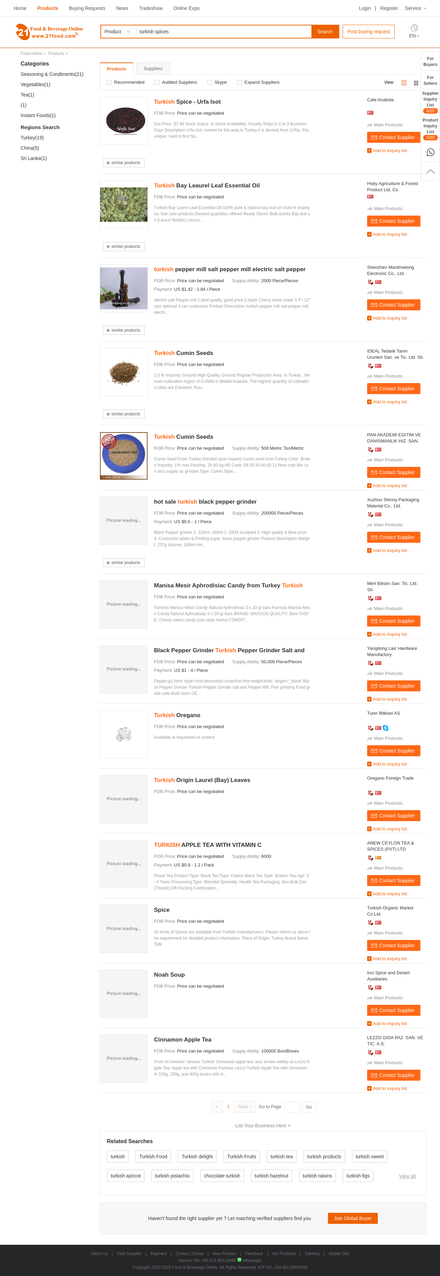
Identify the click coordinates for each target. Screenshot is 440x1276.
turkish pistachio (172, 1176)
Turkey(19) (32, 137)
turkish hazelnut (271, 1176)
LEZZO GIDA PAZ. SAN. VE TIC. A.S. (395, 1040)
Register (389, 8)
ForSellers (430, 80)
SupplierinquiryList (430, 102)
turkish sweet (370, 1156)
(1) (23, 105)
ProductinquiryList (430, 129)
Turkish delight (197, 1156)
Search (324, 31)
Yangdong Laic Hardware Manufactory (392, 651)
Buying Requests (87, 8)
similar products (125, 162)
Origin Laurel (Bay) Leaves (202, 780)
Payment (159, 1253)
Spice (161, 910)
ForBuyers (431, 61)
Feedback (254, 1253)
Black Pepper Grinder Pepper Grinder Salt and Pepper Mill (229, 651)
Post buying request (369, 31)
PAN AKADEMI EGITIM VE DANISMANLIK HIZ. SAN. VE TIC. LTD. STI (394, 438)
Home (20, 8)
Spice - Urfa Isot (187, 102)
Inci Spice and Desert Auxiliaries (388, 975)
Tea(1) (27, 94)
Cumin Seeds (183, 353)
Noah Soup (169, 975)
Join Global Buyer (353, 1218)
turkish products (324, 1156)
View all (407, 1176)
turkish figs (358, 1176)
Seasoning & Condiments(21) (52, 74)
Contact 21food (190, 1253)
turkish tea (282, 1156)
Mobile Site (339, 1253)
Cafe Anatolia (380, 99)
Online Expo (186, 8)
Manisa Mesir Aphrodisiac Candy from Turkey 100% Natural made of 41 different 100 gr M (228, 586)
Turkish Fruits (241, 1156)
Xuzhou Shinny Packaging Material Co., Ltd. (393, 502)
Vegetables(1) (35, 84)
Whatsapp (249, 1260)
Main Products (388, 124)
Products (47, 8)
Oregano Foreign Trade (390, 778)
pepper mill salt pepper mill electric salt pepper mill (230, 270)
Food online (31, 53)
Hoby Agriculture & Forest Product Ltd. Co (392, 186)
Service (413, 8)
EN (412, 35)
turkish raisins (317, 1176)
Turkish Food (153, 1156)
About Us (99, 1253)
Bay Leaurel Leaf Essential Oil (207, 185)
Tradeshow (151, 8)
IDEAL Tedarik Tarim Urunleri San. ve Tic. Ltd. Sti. (395, 354)
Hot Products (284, 1253)
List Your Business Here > (263, 1125)
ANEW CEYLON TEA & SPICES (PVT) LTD (390, 846)
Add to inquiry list (390, 150)
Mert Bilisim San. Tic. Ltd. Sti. (392, 586)
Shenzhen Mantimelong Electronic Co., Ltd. (390, 270)
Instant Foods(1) (38, 115)
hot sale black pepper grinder (205, 501)
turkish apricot (126, 1176)
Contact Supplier (397, 137)
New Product (224, 1253)
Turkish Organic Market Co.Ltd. (390, 911)
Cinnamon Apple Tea (182, 1039)
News (122, 8)
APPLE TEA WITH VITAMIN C (208, 845)
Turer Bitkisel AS (383, 713)
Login (365, 8)
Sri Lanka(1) (34, 158)
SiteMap (312, 1253)
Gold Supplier (129, 1253)
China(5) (30, 148)
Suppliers (153, 68)
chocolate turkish (222, 1176)
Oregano (177, 715)
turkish (118, 1156)
